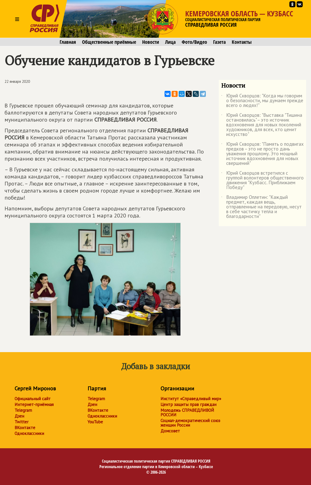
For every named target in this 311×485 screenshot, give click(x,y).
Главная (68, 42)
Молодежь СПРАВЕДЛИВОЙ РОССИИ (187, 412)
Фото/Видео (194, 42)
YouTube (95, 422)
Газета (219, 42)
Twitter (21, 422)
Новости (150, 42)
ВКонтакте (25, 427)
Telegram (23, 410)
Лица (170, 42)
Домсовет (170, 431)
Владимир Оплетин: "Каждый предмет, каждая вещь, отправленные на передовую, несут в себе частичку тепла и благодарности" (261, 207)
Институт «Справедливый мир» (191, 398)
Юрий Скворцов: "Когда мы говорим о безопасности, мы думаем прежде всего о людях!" (262, 100)
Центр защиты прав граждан (188, 404)
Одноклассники (29, 433)
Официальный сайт (33, 398)
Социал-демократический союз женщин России (190, 422)
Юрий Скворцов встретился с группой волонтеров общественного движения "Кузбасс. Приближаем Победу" (262, 180)
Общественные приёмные (109, 42)
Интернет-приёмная (34, 404)
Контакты (242, 42)
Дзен (19, 416)
